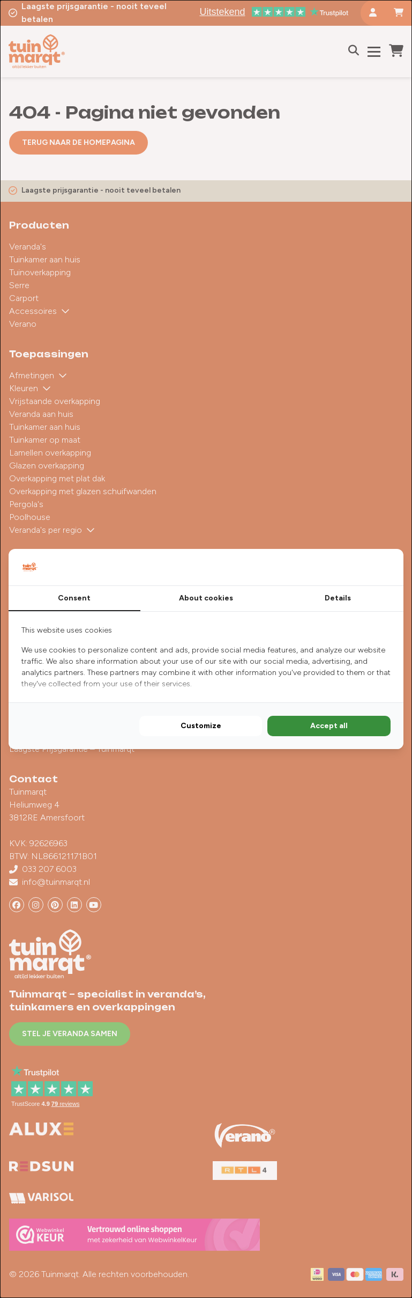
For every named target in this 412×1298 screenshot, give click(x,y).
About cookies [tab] (206, 598)
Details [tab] (338, 598)
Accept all (329, 725)
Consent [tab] (74, 598)
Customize (201, 725)
